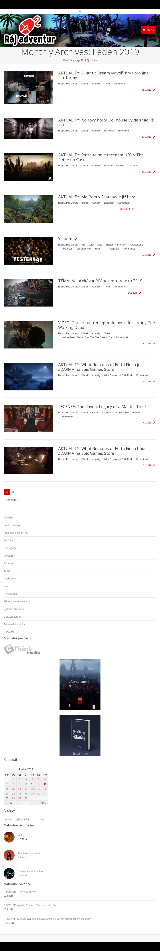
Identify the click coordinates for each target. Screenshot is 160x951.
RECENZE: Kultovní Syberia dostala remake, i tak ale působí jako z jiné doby (47, 918)
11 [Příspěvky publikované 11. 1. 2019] (32, 784)
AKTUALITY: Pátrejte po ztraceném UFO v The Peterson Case (101, 157)
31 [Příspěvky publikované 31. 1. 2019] (26, 798)
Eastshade (109, 203)
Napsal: (68, 83)
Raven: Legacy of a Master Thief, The (110, 412)
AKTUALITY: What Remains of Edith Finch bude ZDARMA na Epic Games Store (102, 451)
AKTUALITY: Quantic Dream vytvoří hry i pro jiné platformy (103, 75)
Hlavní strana (69, 60)
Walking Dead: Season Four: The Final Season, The (87, 337)
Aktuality (96, 83)
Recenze (136, 412)
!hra (83, 245)
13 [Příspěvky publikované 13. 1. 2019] (45, 784)
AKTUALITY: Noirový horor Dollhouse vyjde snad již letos (106, 122)
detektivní (122, 245)
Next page (11, 499)
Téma (107, 83)
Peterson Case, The (114, 165)
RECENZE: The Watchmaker (20, 891)
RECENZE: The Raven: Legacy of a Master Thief (102, 406)
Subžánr (8, 540)
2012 (99, 245)
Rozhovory (10, 578)
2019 (83, 60)
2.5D (91, 245)
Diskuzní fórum (12, 616)
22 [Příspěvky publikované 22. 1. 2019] (13, 793)
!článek (84, 83)
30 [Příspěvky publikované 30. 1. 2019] (19, 798)
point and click (84, 249)
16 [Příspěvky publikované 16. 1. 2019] (19, 788)
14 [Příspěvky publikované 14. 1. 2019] (6, 788)
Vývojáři (8, 555)
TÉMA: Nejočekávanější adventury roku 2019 (100, 280)
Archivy (8, 819)
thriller (97, 249)
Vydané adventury (14, 609)
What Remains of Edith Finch (118, 375)
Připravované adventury (17, 601)
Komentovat (119, 83)
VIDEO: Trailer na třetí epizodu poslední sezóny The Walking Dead (106, 325)
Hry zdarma (10, 593)
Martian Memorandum (30, 853)
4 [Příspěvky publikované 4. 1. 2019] (32, 779)
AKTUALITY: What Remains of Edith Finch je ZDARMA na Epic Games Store (99, 367)
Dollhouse (109, 130)
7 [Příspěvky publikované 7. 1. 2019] (7, 784)
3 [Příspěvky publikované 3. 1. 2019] (26, 779)
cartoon (109, 245)
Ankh (21, 835)
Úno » (43, 803)
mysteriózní (67, 249)
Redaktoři (9, 631)
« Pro (9, 803)
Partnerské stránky (14, 624)
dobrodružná (136, 245)
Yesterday (67, 238)
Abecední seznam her (16, 532)
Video (107, 333)
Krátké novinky (12, 525)
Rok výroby (10, 548)
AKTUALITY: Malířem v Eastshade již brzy (96, 196)
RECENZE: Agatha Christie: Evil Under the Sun (30, 905)
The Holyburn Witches (30, 871)
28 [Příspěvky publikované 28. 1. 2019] (6, 798)
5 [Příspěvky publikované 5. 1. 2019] (38, 779)
